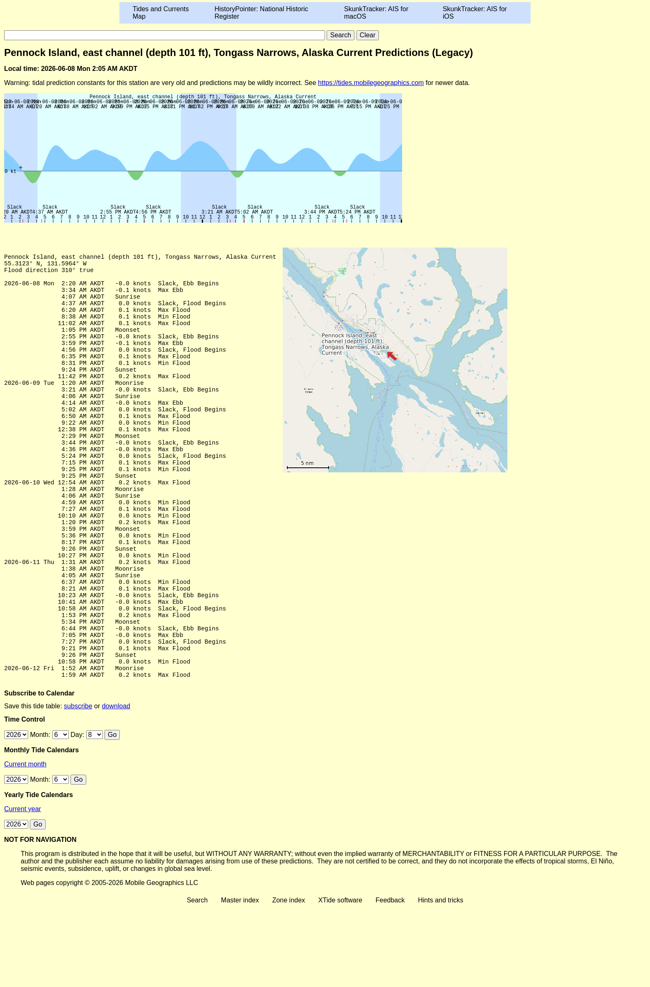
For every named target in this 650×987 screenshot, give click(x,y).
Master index (240, 979)
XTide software (340, 979)
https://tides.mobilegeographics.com (371, 82)
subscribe (78, 785)
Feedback (390, 979)
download (116, 785)
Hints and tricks (440, 979)
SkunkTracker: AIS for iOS (475, 12)
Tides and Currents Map (161, 12)
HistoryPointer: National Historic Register (261, 12)
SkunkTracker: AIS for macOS (376, 12)
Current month (25, 843)
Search (197, 979)
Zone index (288, 979)
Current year (22, 888)
